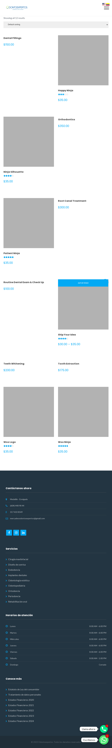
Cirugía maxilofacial (18, 559)
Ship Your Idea (67, 334)
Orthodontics (66, 119)
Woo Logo (10, 442)
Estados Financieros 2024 (21, 721)
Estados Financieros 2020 (21, 699)
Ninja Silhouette (13, 172)
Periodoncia (14, 596)
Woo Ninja (64, 442)
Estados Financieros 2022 (21, 710)
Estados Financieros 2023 (21, 715)
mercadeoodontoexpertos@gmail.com (27, 518)
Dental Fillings (12, 38)
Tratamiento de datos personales (24, 694)
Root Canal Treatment (72, 201)
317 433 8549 (16, 512)
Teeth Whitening (14, 363)
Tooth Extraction (68, 363)
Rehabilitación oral (17, 601)
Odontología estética (18, 580)
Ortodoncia (14, 591)
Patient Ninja (12, 253)
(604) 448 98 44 (17, 505)
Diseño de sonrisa (17, 564)
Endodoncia (14, 569)
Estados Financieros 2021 (21, 705)
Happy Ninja (65, 90)
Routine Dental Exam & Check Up (24, 282)
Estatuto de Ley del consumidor (23, 689)
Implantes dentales (17, 575)
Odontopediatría (16, 585)
